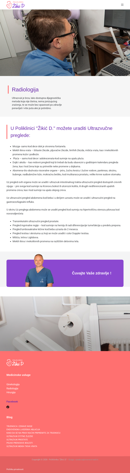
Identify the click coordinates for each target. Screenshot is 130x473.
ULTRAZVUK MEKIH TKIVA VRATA (21, 446)
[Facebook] (7, 407)
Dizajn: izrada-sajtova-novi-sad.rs (83, 459)
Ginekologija (13, 384)
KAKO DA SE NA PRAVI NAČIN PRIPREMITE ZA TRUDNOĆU (33, 433)
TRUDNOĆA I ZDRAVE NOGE (19, 426)
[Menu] (122, 5)
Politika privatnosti (15, 469)
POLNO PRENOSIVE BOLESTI (19, 443)
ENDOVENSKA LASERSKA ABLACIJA (23, 429)
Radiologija (12, 388)
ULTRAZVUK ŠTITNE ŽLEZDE (19, 436)
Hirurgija (11, 392)
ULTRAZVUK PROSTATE (17, 439)
